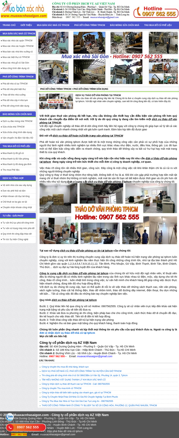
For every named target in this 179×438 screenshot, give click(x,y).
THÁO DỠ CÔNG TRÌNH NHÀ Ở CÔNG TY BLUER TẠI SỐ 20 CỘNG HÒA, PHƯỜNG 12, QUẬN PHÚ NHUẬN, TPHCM (99, 405)
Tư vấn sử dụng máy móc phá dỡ (18, 228)
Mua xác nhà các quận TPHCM (17, 40)
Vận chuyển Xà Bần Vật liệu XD (18, 138)
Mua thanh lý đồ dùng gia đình (17, 164)
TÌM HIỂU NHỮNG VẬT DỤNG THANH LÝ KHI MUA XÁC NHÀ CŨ (74, 379)
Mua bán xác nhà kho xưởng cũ (18, 51)
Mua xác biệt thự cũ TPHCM (16, 57)
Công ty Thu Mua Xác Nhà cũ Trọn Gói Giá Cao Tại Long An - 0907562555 (77, 401)
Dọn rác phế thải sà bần (14, 191)
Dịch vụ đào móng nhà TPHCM (17, 121)
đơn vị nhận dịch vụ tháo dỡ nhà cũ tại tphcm (67, 332)
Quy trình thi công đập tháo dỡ (17, 234)
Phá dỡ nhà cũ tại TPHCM (15, 83)
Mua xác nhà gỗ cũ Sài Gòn (16, 62)
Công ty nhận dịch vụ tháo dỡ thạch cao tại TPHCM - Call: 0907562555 (76, 384)
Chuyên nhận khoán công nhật (17, 207)
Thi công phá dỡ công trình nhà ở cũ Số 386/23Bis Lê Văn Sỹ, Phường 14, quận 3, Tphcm (85, 375)
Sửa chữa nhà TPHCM (14, 127)
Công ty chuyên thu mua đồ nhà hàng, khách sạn (65, 367)
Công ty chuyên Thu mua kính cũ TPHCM (61, 388)
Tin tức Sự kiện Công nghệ (15, 239)
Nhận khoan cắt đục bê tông (16, 196)
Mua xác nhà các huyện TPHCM (18, 46)
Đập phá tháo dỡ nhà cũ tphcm (65, 431)
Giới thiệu (26, 25)
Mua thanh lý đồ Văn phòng (16, 159)
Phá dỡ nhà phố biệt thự (14, 89)
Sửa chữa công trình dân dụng (17, 132)
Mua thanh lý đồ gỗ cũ (13, 153)
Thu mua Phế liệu (11, 170)
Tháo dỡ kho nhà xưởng (14, 94)
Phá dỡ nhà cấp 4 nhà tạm (15, 100)
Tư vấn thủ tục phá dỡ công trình (18, 223)
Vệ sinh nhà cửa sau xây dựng (17, 185)
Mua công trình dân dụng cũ (16, 68)
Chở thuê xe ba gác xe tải (15, 202)
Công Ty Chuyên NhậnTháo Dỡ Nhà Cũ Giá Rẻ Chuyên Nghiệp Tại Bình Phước (80, 397)
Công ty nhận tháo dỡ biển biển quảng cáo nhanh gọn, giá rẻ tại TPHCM (76, 392)
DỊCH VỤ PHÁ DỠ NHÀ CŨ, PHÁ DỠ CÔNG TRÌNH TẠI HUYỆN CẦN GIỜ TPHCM (82, 371)
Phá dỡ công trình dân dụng (16, 106)
